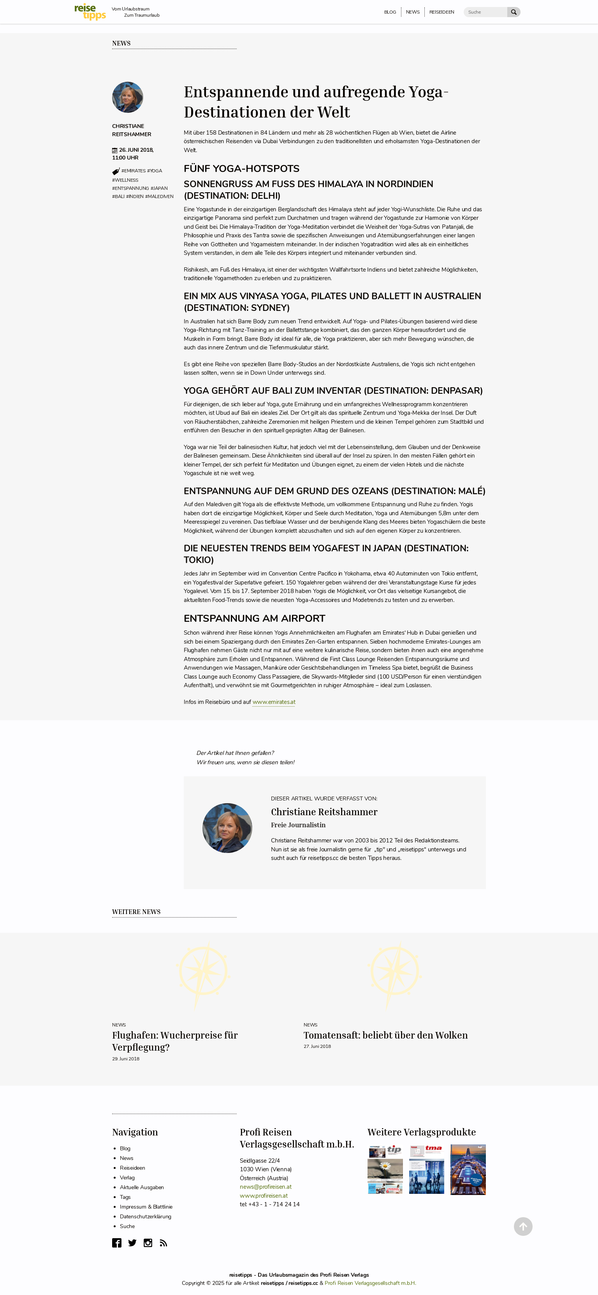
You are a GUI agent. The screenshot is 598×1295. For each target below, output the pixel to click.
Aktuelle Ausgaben (142, 1187)
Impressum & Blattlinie (146, 1207)
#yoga (154, 171)
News (121, 43)
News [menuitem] (413, 12)
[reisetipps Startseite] (93, 12)
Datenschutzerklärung (145, 1216)
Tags (125, 1197)
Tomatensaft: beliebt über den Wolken (386, 1035)
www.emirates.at (274, 702)
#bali (118, 196)
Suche (127, 1226)
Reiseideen (132, 1168)
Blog (125, 1148)
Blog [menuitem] (390, 12)
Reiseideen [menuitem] (442, 12)
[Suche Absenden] (514, 12)
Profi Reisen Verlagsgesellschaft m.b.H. (370, 1283)
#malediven (159, 196)
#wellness (125, 180)
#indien (135, 196)
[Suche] (485, 12)
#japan (159, 188)
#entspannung (130, 188)
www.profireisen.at (264, 1196)
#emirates (133, 171)
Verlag (127, 1177)
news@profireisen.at (265, 1187)
